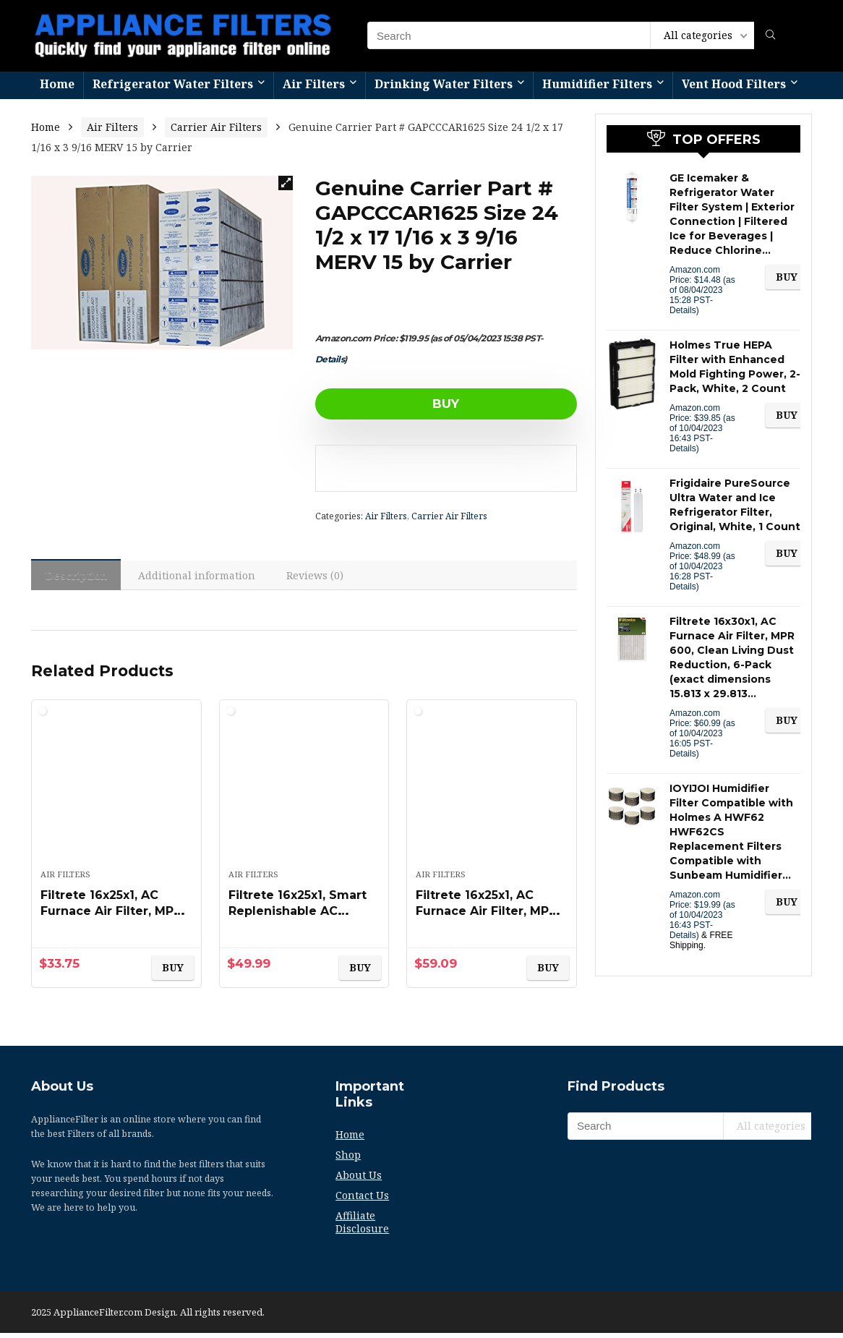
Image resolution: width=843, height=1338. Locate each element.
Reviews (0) (328, 577)
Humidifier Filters (597, 84)
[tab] (79, 577)
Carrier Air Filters (216, 127)
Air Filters (314, 84)
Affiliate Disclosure (362, 1227)
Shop (348, 1160)
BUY (398, 403)
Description (79, 577)
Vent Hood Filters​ (734, 84)
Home (57, 84)
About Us (358, 1180)
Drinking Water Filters (444, 84)
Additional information (205, 577)
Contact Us (362, 1200)
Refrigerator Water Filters (173, 84)
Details (330, 359)
